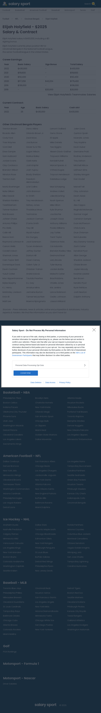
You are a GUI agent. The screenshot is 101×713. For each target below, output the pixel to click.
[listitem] (50, 365)
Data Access (50, 382)
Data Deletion (36, 382)
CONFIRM (26, 373)
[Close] (94, 330)
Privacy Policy (64, 382)
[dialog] (50, 356)
